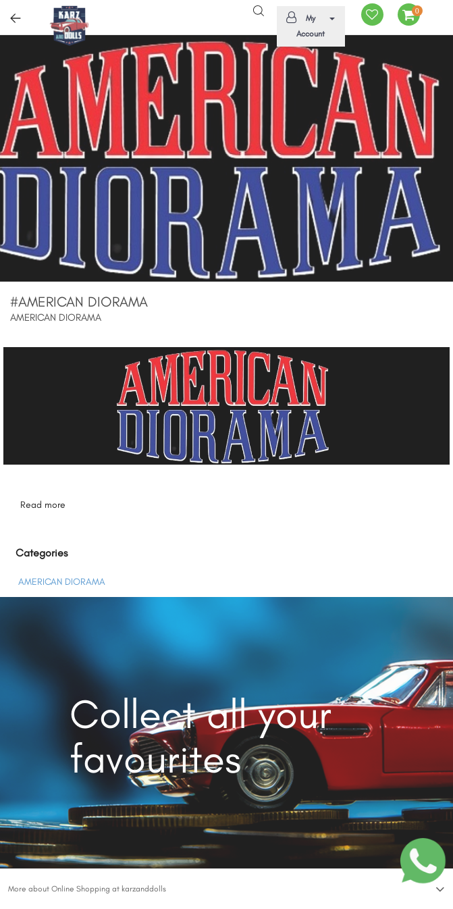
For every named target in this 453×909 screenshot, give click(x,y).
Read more (42, 505)
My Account (308, 24)
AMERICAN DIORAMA (61, 582)
